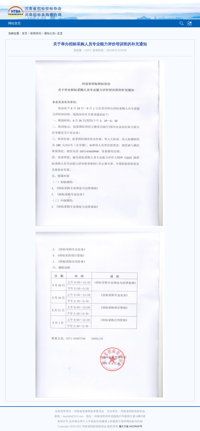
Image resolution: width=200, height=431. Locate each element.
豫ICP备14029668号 (130, 426)
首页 (24, 33)
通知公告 (49, 33)
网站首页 (14, 23)
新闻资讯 (35, 33)
